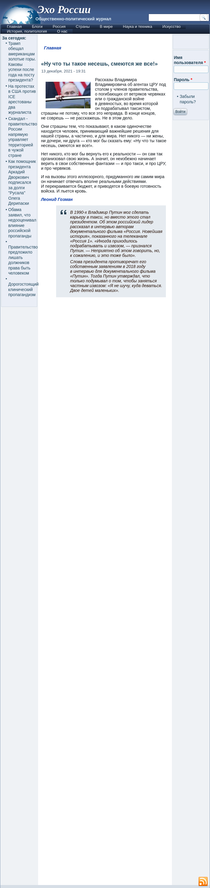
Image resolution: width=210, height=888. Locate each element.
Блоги (37, 26)
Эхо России (64, 10)
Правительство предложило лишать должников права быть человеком (23, 260)
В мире (106, 26)
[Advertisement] (105, 593)
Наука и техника (137, 26)
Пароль (183, 79)
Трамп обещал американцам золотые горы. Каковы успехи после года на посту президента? (22, 62)
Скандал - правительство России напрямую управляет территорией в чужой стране (22, 137)
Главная (14, 26)
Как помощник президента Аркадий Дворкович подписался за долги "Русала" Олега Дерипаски (22, 182)
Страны (82, 26)
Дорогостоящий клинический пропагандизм (23, 289)
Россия (59, 26)
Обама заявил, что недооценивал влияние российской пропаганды (22, 222)
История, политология (27, 31)
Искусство (171, 26)
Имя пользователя (190, 60)
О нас (62, 31)
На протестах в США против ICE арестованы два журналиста (22, 99)
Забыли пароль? (188, 99)
